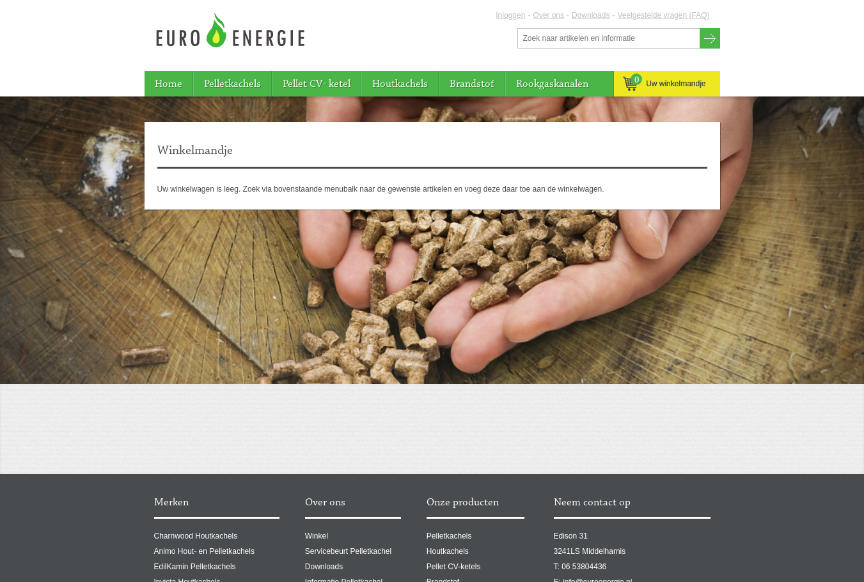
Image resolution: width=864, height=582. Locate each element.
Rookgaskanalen (552, 84)
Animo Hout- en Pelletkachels (204, 551)
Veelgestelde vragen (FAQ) (663, 15)
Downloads (590, 15)
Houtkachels (400, 84)
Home (168, 84)
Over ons (548, 15)
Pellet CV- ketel (316, 84)
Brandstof (472, 84)
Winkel (316, 536)
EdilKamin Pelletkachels (195, 566)
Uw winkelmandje (664, 83)
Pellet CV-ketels (454, 566)
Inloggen (510, 15)
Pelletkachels (232, 84)
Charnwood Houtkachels (196, 536)
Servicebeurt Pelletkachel (348, 551)
